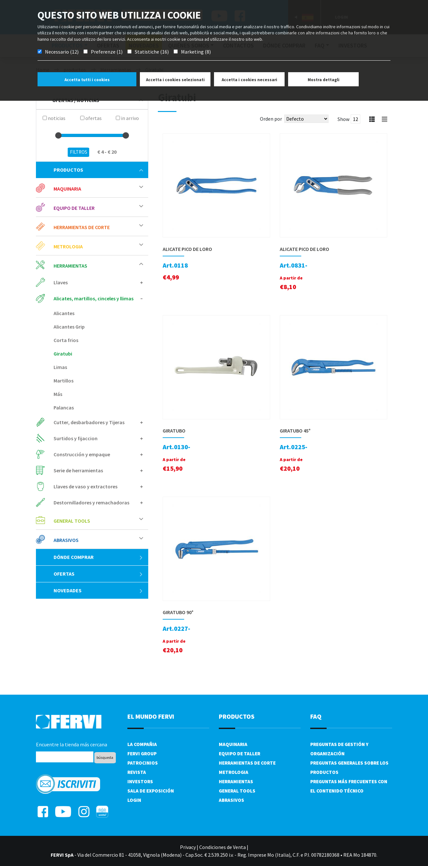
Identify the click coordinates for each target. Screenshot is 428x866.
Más (58, 394)
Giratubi (63, 353)
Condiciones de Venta (222, 847)
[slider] (58, 135)
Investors (140, 781)
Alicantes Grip (69, 326)
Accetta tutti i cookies (87, 79)
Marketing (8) (196, 51)
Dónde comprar (98, 557)
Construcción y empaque (82, 454)
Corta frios (66, 340)
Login (134, 800)
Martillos (63, 380)
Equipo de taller (74, 208)
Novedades (98, 590)
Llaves (61, 282)
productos (98, 170)
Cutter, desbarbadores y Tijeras (89, 422)
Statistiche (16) (152, 51)
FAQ (315, 716)
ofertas (98, 573)
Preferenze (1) (107, 51)
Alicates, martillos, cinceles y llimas (93, 298)
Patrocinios (142, 763)
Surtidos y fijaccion (76, 438)
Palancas (64, 407)
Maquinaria (67, 188)
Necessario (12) (62, 51)
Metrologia (68, 246)
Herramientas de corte (82, 227)
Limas (60, 367)
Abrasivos (66, 540)
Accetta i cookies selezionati (175, 79)
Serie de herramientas (78, 470)
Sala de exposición (150, 791)
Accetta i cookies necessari (249, 79)
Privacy (188, 847)
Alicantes (64, 313)
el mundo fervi (150, 716)
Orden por (271, 119)
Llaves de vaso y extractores (85, 486)
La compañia (142, 744)
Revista (136, 772)
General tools (72, 521)
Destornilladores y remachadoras (91, 502)
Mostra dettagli (323, 79)
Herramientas (70, 265)
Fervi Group (142, 753)
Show (343, 119)
